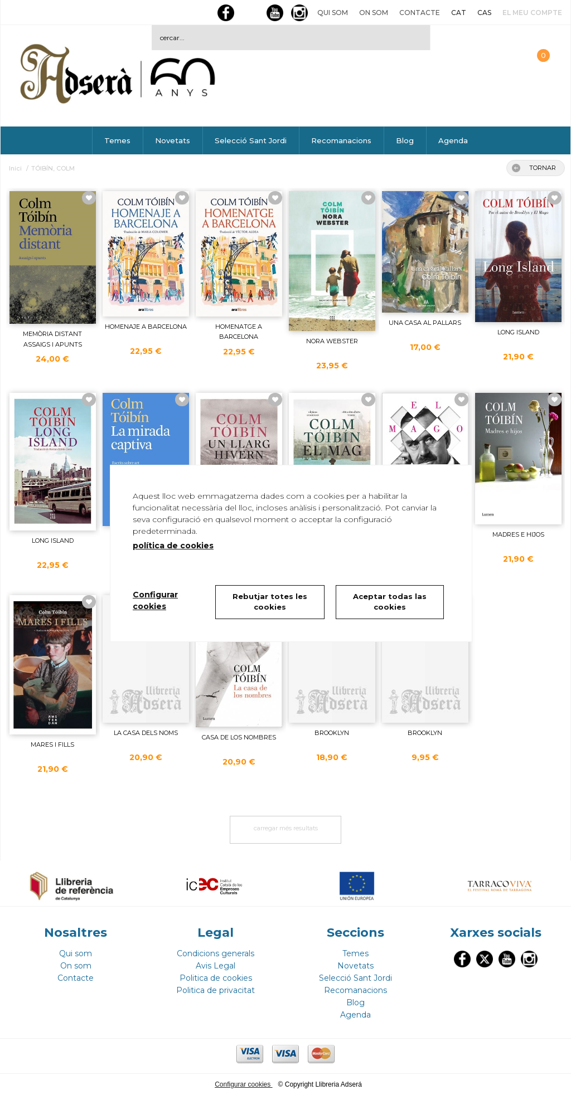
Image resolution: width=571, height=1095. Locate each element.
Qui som (332, 12)
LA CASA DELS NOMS (146, 733)
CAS (484, 12)
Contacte (419, 12)
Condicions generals (215, 953)
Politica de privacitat (215, 990)
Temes (117, 140)
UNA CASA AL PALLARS (425, 323)
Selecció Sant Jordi (251, 140)
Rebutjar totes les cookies (270, 602)
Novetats (172, 140)
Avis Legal (215, 966)
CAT (458, 12)
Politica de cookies (216, 978)
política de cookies (173, 546)
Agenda (453, 140)
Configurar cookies (243, 1084)
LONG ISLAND (518, 332)
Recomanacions (341, 140)
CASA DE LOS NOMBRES (239, 737)
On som (373, 12)
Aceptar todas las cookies (390, 602)
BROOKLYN (331, 733)
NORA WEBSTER (332, 341)
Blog (405, 140)
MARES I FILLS (52, 744)
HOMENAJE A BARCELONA (146, 326)
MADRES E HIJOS (518, 534)
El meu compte (532, 12)
